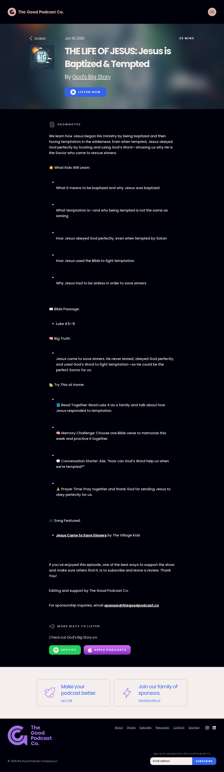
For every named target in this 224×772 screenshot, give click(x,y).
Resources (162, 727)
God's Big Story (91, 77)
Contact (178, 727)
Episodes (145, 727)
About (119, 727)
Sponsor (194, 727)
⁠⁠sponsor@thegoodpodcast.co (131, 605)
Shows (131, 727)
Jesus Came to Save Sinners (81, 535)
